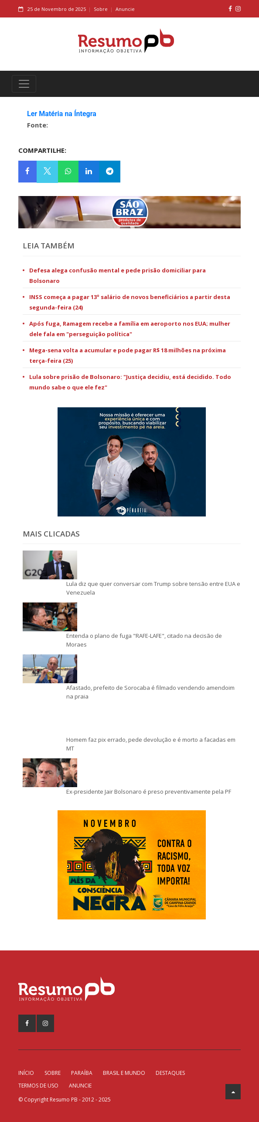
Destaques (170, 1073)
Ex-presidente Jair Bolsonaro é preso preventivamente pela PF (148, 791)
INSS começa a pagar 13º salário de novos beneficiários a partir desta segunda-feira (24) (129, 302)
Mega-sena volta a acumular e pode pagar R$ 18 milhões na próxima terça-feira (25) (127, 355)
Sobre (101, 9)
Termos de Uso (38, 1085)
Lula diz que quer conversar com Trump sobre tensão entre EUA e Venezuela (153, 588)
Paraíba (81, 1073)
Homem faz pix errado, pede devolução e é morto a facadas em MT (150, 744)
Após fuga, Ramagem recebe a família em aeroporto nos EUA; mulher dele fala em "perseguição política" (129, 329)
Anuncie (125, 9)
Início (26, 1073)
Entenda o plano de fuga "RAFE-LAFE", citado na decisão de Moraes (144, 640)
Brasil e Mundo (124, 1073)
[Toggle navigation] (24, 84)
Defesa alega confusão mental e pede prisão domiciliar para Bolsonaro (117, 275)
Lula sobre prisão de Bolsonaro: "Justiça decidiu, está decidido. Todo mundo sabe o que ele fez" (130, 382)
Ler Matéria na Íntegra (61, 114)
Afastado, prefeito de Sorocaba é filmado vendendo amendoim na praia (150, 692)
